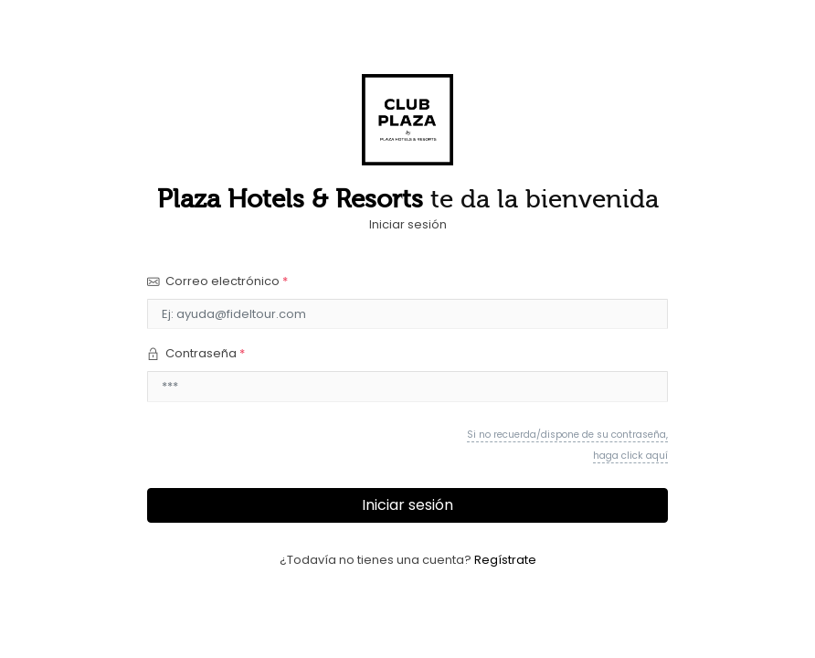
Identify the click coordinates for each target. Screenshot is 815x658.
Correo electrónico (217, 281)
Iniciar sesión (407, 504)
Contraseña (196, 353)
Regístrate (505, 559)
